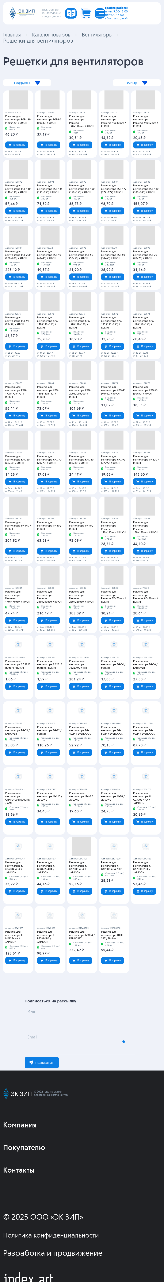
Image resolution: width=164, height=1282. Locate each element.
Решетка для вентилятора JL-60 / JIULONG (81, 797)
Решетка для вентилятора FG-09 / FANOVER (17, 731)
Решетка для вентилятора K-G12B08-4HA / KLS (111, 866)
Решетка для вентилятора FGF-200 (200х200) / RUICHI (18, 255)
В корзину (17, 145)
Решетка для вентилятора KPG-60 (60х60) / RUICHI (17, 460)
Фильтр (130, 83)
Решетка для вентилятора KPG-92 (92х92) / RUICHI (113, 460)
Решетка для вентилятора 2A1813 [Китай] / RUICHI (17, 665)
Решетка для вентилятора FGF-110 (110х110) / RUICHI (18, 189)
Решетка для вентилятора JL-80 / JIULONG (113, 797)
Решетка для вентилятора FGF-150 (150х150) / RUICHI (82, 189)
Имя (36, 1017)
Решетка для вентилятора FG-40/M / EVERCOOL (80, 731)
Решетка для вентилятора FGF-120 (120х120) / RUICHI (18, 120)
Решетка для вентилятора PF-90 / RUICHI (81, 526)
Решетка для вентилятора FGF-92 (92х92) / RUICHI (17, 321)
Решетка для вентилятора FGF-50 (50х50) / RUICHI (81, 255)
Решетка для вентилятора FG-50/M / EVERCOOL (111, 731)
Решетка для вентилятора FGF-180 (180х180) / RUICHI (146, 189)
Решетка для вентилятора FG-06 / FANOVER (145, 665)
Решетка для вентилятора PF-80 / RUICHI (49, 526)
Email (38, 1042)
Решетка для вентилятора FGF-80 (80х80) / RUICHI (49, 120)
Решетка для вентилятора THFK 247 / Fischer (112, 936)
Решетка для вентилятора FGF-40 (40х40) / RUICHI (49, 255)
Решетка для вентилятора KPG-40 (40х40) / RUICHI (113, 391)
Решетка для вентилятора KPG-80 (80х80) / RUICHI (81, 460)
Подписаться (41, 1063)
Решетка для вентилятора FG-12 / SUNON (49, 731)
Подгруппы (34, 83)
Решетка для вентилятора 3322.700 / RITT (78, 665)
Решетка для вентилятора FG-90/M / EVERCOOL (144, 731)
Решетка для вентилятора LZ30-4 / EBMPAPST (82, 936)
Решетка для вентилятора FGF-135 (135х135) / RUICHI (49, 189)
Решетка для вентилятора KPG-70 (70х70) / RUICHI (49, 460)
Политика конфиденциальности (58, 1236)
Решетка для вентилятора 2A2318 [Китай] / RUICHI (49, 665)
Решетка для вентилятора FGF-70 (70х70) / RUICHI (145, 255)
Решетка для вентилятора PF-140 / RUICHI (18, 526)
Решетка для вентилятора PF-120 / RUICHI (146, 460)
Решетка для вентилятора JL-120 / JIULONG (49, 797)
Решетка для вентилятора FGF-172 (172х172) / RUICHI (113, 189)
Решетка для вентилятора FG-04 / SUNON (113, 665)
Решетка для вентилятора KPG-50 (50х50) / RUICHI (145, 391)
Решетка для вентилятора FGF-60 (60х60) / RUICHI (113, 255)
